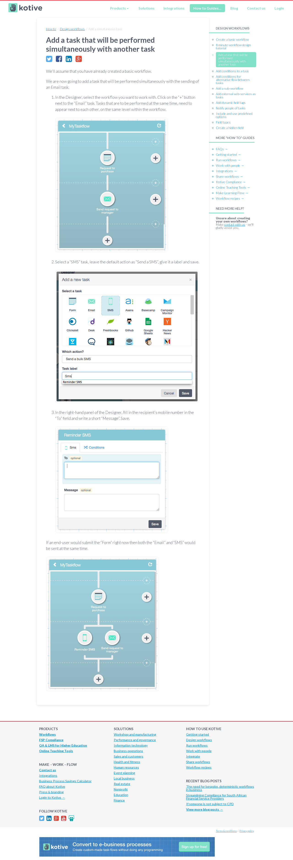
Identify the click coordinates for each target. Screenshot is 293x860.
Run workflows (197, 745)
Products (118, 8)
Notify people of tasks (231, 108)
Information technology (131, 745)
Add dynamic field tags (231, 102)
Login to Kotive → (52, 797)
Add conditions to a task (232, 71)
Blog (234, 8)
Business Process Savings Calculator (65, 781)
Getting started (197, 734)
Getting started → (228, 154)
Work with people (199, 751)
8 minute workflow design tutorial (233, 46)
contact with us (234, 224)
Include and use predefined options (234, 115)
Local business (124, 778)
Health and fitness (127, 762)
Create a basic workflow (232, 39)
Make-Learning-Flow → (232, 193)
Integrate (193, 756)
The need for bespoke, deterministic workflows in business (220, 788)
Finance (119, 800)
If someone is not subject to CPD (210, 804)
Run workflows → (228, 160)
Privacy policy (246, 830)
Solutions (146, 8)
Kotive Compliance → (231, 182)
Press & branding (51, 792)
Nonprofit (121, 789)
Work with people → (230, 165)
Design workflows (72, 29)
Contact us (256, 8)
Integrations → (226, 171)
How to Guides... (207, 8)
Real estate (122, 784)
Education (121, 795)
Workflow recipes (199, 767)
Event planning (124, 773)
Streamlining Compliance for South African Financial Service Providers (216, 796)
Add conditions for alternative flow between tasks (233, 80)
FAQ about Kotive (52, 786)
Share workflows (198, 762)
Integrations (173, 8)
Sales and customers (128, 756)
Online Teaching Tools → (233, 187)
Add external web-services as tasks (236, 95)
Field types (223, 122)
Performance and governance (135, 740)
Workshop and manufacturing (135, 734)
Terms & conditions (226, 830)
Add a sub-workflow (229, 88)
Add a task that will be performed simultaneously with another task (233, 59)
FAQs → (222, 149)
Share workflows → (229, 176)
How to (51, 29)
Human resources (126, 767)
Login (279, 8)
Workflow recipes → (230, 198)
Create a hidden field (230, 128)
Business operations (128, 751)
